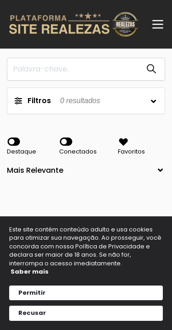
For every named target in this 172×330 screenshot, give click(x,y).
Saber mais (30, 272)
